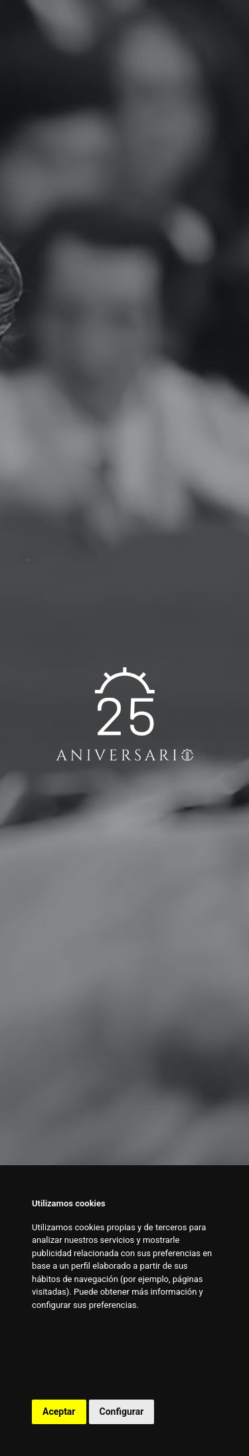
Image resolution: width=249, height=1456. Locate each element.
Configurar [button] (122, 1411)
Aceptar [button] (59, 1411)
